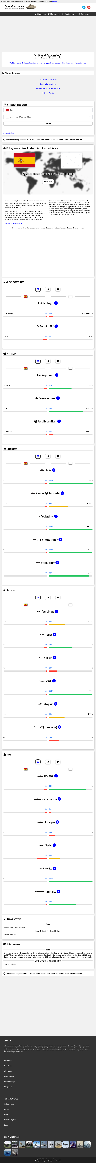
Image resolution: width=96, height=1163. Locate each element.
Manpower (8, 1087)
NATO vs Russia (48, 93)
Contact (58, 1161)
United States (9, 1104)
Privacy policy (40, 1161)
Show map (48, 181)
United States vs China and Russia (48, 88)
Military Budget (9, 1081)
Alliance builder (8, 133)
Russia (6, 1109)
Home (50, 1161)
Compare (48, 123)
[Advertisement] (48, 35)
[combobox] (48, 110)
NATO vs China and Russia (48, 79)
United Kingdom (10, 1120)
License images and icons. (14, 1052)
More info (54, 1)
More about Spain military (13, 223)
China (6, 1114)
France (6, 1125)
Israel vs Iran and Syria (48, 84)
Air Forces (8, 1071)
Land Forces (8, 1066)
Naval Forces (9, 1076)
